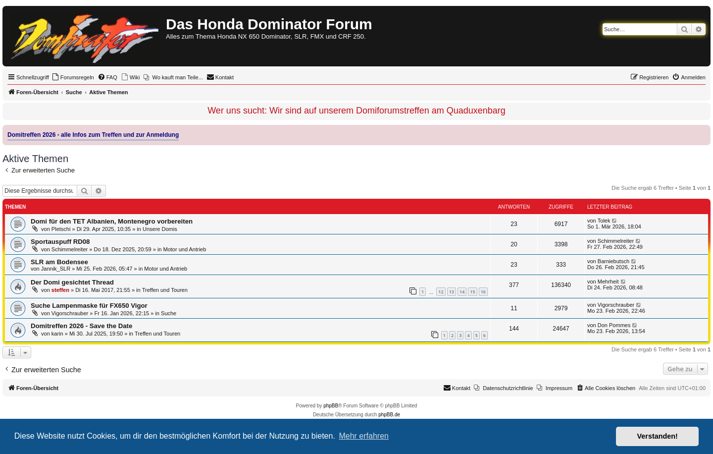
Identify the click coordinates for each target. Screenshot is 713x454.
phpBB (330, 405)
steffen (60, 290)
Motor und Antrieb (184, 249)
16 (483, 291)
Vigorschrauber (69, 313)
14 (461, 291)
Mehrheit (608, 281)
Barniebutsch (613, 261)
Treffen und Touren (165, 290)
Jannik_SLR (55, 269)
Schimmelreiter (69, 249)
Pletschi (61, 229)
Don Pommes (614, 325)
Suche (168, 313)
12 (440, 291)
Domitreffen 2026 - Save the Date (81, 326)
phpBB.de (389, 414)
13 (451, 291)
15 (472, 291)
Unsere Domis (160, 229)
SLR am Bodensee (59, 262)
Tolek (604, 221)
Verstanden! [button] (657, 436)
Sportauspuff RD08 (60, 241)
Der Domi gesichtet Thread (72, 282)
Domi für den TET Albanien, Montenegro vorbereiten (112, 221)
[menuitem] (72, 77)
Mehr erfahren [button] (364, 436)
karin (57, 334)
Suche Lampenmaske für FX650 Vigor (89, 305)
